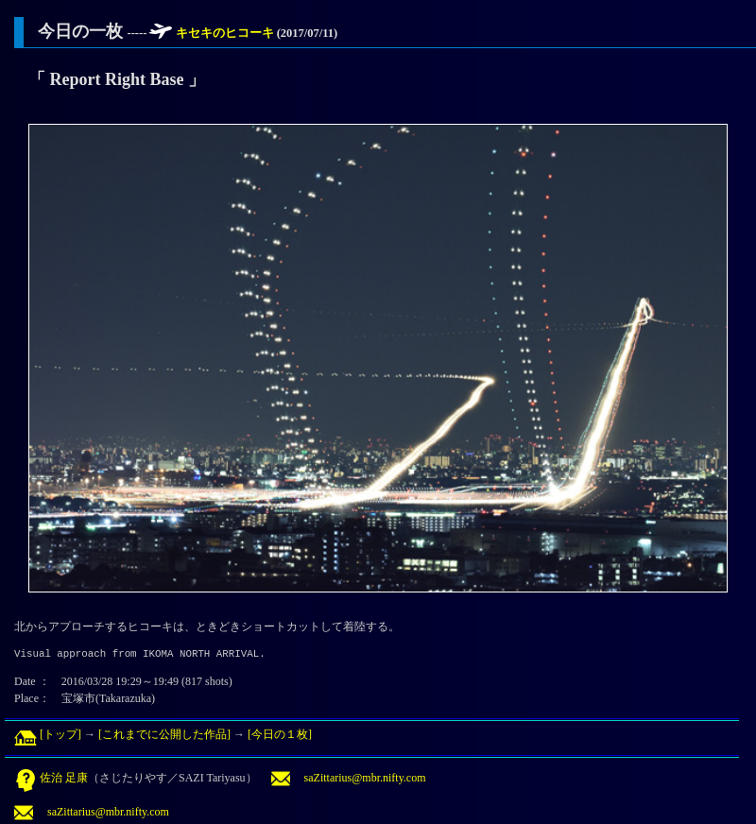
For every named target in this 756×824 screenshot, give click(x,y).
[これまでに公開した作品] (164, 734)
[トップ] (47, 734)
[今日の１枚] (280, 734)
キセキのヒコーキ (226, 33)
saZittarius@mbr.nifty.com (348, 777)
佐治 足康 (51, 777)
